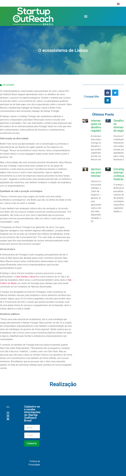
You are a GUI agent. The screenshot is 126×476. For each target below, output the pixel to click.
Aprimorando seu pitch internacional (99, 172)
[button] (85, 16)
